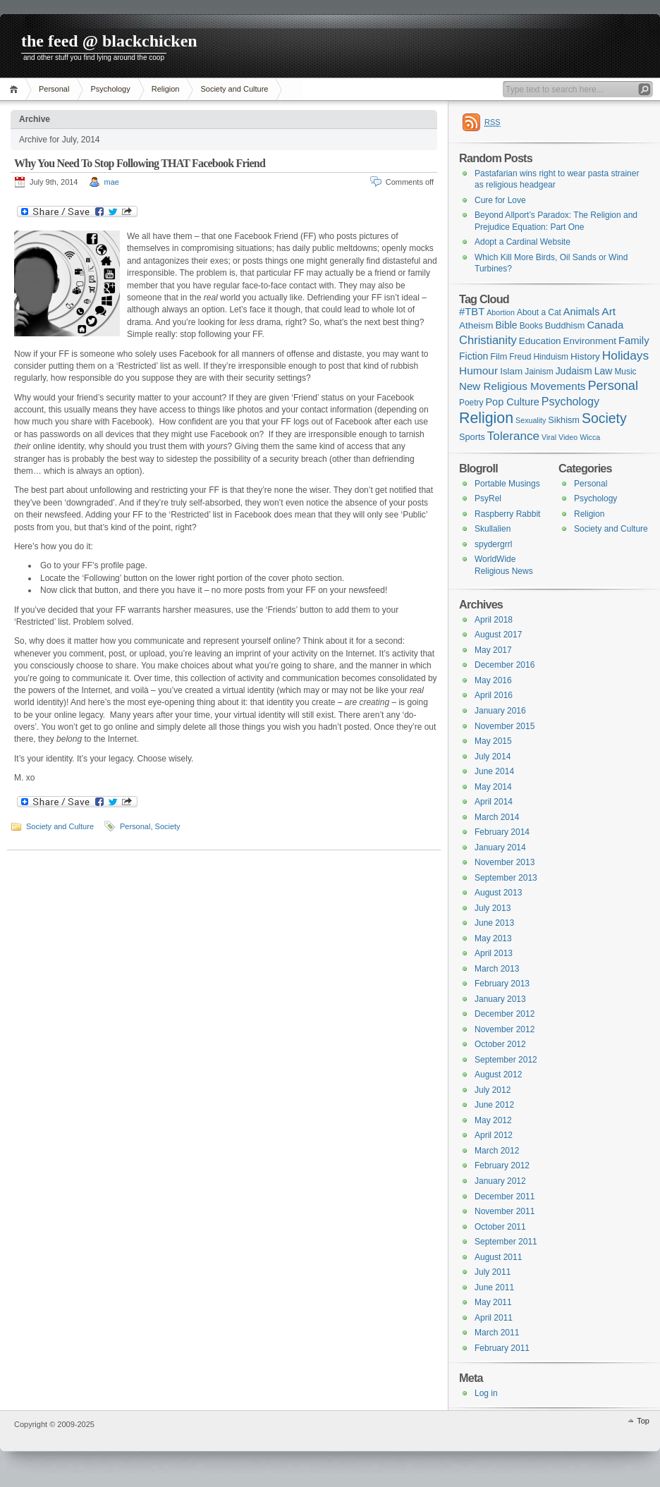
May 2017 (493, 650)
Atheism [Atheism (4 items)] (476, 325)
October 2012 (500, 1044)
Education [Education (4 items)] (540, 341)
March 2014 (497, 817)
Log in (486, 1393)
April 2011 (494, 1318)
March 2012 (497, 1151)
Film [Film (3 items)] (498, 356)
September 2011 (506, 1242)
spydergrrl (493, 544)
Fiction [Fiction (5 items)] (473, 356)
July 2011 (493, 1272)
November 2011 (504, 1211)
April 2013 (494, 953)
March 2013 (497, 969)
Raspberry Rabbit (507, 514)
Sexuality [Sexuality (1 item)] (530, 420)
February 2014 (502, 832)
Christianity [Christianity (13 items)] (488, 340)
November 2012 (504, 1029)
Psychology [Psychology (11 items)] (570, 401)
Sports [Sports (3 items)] (472, 437)
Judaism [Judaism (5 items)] (574, 371)
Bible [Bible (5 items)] (507, 325)
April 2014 (494, 802)
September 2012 (506, 1060)
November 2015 (504, 726)
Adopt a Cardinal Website (522, 242)
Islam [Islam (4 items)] (511, 371)
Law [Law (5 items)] (603, 371)
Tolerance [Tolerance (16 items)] (513, 436)
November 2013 (504, 862)
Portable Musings (507, 484)
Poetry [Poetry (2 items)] (471, 403)
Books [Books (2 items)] (531, 326)
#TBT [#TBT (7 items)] (471, 311)
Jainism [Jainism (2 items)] (539, 372)
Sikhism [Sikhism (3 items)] (564, 420)
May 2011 (493, 1302)
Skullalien (493, 529)
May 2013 (493, 938)
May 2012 (493, 1120)
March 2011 (497, 1333)
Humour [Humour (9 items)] (478, 371)
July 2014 (493, 756)
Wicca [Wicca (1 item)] (590, 437)
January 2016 (500, 711)
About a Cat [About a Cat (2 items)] (539, 312)
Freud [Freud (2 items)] (520, 357)
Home (16, 89)
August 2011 (498, 1257)
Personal (54, 89)
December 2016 (504, 665)
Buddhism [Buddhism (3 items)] (565, 325)
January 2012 (500, 1181)
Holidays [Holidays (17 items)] (625, 355)
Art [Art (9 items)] (608, 311)
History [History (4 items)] (585, 356)
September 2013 (506, 878)
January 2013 (500, 999)
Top (643, 1420)
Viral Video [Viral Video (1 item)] (560, 437)
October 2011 (500, 1227)
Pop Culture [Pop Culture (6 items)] (512, 402)
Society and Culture (234, 89)
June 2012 (494, 1105)
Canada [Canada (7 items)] (605, 325)
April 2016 (494, 695)
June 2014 (494, 771)
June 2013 (494, 923)
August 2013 (498, 893)
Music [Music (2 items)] (625, 372)
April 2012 (494, 1135)
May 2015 (493, 741)
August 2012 (498, 1074)
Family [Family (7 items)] (633, 340)
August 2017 (498, 635)
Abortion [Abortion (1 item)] (501, 312)
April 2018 (494, 620)
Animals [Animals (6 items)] (581, 311)
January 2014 (500, 847)
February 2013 (502, 984)
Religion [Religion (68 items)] (486, 418)
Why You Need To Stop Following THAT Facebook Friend (139, 163)
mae (111, 182)
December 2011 (504, 1196)
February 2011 (502, 1348)
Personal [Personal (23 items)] (612, 386)
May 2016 (493, 680)
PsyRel (488, 498)
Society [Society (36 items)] (604, 418)
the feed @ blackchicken (109, 41)
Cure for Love (500, 200)
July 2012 (493, 1090)
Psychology (110, 89)
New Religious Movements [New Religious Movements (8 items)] (522, 386)
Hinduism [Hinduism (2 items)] (550, 357)
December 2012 (504, 1014)
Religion (166, 89)
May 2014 (493, 787)
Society (168, 826)
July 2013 (493, 908)
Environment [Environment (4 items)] (589, 341)
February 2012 (502, 1165)
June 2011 (494, 1287)
